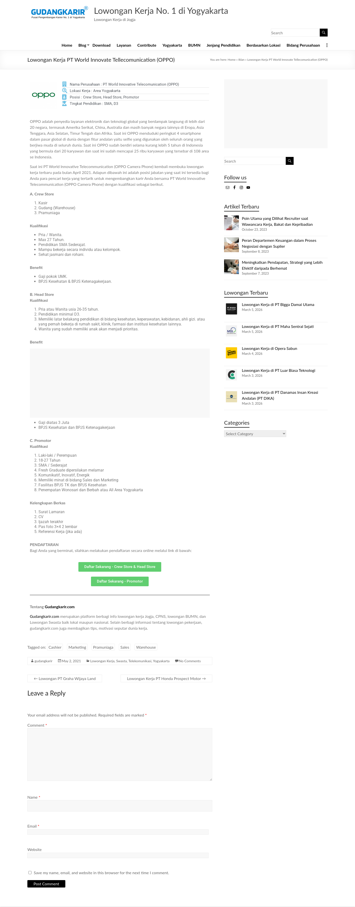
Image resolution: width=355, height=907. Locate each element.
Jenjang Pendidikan (223, 45)
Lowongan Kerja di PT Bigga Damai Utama (278, 304)
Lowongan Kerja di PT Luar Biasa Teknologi (278, 370)
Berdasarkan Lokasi (263, 45)
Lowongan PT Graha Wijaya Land (65, 678)
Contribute (146, 45)
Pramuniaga (103, 647)
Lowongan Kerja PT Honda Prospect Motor (166, 678)
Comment (37, 725)
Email (33, 826)
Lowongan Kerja (102, 661)
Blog (82, 45)
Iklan (241, 60)
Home (67, 45)
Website (34, 849)
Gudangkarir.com (60, 607)
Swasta (121, 661)
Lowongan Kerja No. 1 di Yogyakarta (164, 10)
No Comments (190, 661)
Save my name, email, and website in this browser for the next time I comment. (101, 872)
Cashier (55, 647)
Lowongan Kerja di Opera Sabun (269, 348)
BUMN (194, 45)
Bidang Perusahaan (303, 45)
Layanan (124, 45)
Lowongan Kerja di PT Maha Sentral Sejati (278, 326)
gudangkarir (44, 661)
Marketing (77, 647)
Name (33, 797)
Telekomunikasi (139, 661)
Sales (124, 647)
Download (101, 45)
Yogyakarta (172, 45)
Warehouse (146, 647)
